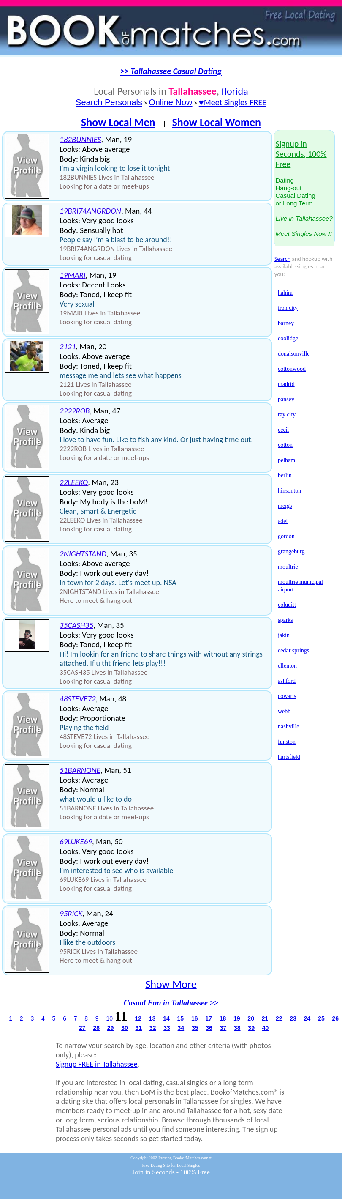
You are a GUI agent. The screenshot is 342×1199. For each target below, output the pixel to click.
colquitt (287, 605)
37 (223, 1027)
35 (195, 1027)
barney (286, 323)
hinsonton (289, 490)
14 (166, 1018)
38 (237, 1027)
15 (180, 1018)
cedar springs (293, 650)
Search (282, 259)
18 (223, 1018)
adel (283, 521)
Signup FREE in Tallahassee (97, 1064)
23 (293, 1018)
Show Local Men (118, 122)
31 (138, 1027)
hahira (285, 293)
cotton (285, 445)
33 (166, 1027)
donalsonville (293, 353)
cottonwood (292, 369)
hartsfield (289, 757)
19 (236, 1018)
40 (265, 1027)
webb (284, 711)
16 (194, 1018)
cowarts (287, 696)
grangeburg (291, 551)
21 (265, 1018)
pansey (286, 399)
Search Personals (109, 102)
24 (307, 1018)
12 (138, 1018)
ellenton (287, 665)
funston (287, 742)
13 (152, 1018)
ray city (287, 414)
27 (82, 1027)
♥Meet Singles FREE (232, 102)
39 (251, 1027)
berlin (285, 475)
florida (234, 91)
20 (250, 1018)
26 (335, 1018)
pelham (286, 460)
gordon (286, 536)
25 (321, 1018)
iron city (288, 308)
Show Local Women (216, 122)
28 (96, 1027)
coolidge (288, 338)
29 (110, 1027)
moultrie (288, 567)
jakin (284, 635)
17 (208, 1018)
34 (181, 1027)
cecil (283, 430)
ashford (287, 681)
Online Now (170, 102)
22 (279, 1018)
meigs (285, 506)
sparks (285, 620)
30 (124, 1027)
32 (152, 1027)
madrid (286, 384)
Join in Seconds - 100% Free (171, 1172)
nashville (288, 726)
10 (109, 1018)
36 (209, 1027)
